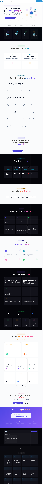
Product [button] (7, 1)
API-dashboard (24, 473)
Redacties (24, 461)
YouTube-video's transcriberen (16, 464)
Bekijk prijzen (20, 17)
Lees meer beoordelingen (21, 385)
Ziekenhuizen (15, 474)
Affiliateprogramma (25, 474)
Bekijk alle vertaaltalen (21, 180)
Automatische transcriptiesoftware (8, 461)
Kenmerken (7, 459)
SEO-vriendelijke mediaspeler (16, 461)
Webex (32, 474)
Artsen (15, 473)
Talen (6, 481)
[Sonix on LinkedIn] (22, 453)
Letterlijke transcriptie (8, 463)
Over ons (32, 481)
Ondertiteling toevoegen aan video (17, 462)
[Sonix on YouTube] (24, 453)
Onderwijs (24, 460)
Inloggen (34, 1)
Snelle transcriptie (8, 462)
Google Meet (32, 473)
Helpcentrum (15, 481)
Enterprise (24, 459)
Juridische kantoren (8, 474)
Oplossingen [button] (10, 1)
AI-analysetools (16, 459)
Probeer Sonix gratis (39, 1)
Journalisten (32, 459)
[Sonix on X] (20, 453)
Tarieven (18, 1)
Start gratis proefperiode (21, 416)
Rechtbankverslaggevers (8, 473)
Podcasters (32, 461)
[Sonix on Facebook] (18, 453)
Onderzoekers (33, 460)
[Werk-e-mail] (21, 415)
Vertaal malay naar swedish (10, 17)
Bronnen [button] (15, 1)
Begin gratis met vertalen (17, 150)
